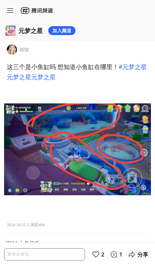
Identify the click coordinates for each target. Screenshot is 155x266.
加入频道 (61, 30)
